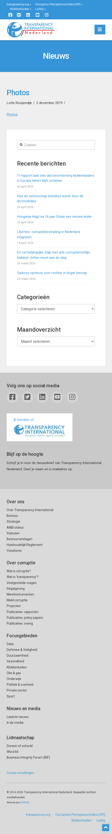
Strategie (13, 521)
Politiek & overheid (20, 684)
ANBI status (15, 527)
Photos (12, 114)
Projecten (14, 606)
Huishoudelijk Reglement (25, 545)
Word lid (12, 752)
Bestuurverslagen (19, 539)
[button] (100, 29)
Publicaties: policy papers (25, 618)
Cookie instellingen (20, 773)
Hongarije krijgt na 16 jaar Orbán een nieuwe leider (54, 216)
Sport (11, 696)
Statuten (13, 533)
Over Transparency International (30, 510)
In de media (15, 722)
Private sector (17, 690)
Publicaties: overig (20, 623)
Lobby (39, 9)
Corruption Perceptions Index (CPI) (57, 4)
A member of (40, 428)
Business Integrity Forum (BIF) (28, 757)
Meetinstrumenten (20, 594)
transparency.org (18, 4)
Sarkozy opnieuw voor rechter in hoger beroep (52, 273)
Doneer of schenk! (20, 746)
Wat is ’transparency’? (22, 577)
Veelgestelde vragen (22, 583)
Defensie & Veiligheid (22, 650)
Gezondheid (15, 661)
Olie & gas (14, 673)
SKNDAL (25, 802)
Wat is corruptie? (19, 571)
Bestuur (12, 516)
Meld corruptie (17, 600)
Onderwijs (14, 679)
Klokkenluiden (19, 9)
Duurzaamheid (17, 655)
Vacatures (14, 550)
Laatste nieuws (18, 717)
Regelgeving (16, 588)
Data (10, 644)
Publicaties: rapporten (22, 612)
